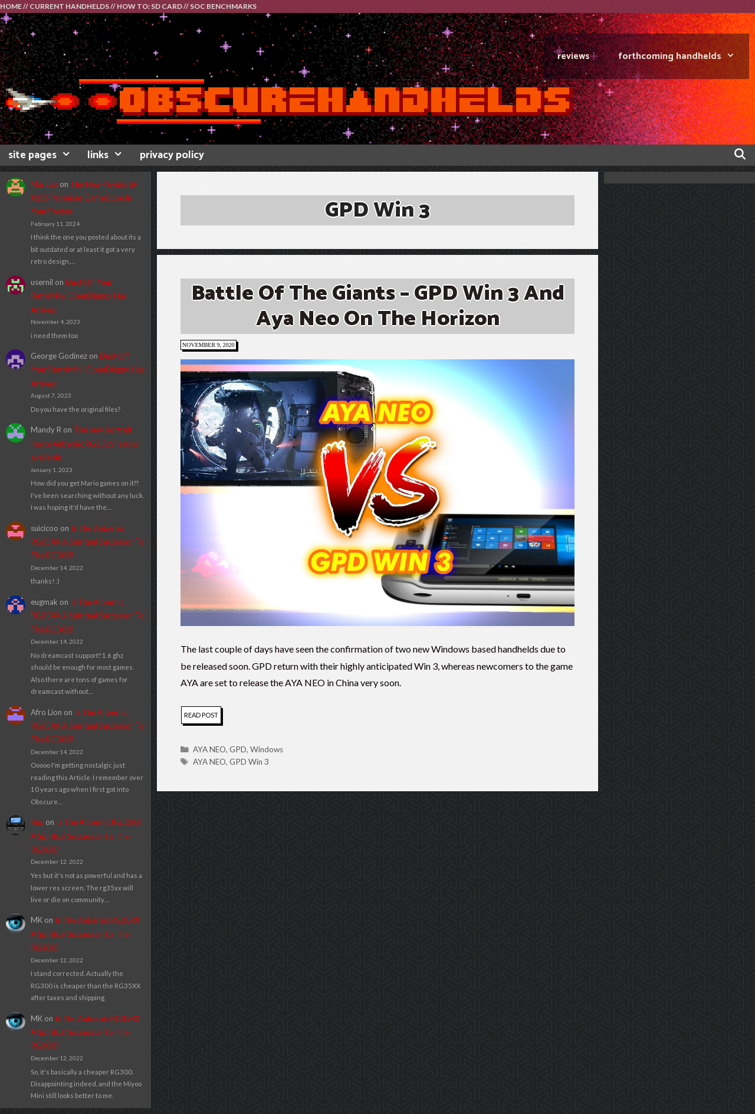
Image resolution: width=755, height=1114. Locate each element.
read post (202, 716)
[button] (377, 492)
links (109, 155)
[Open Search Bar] (740, 155)
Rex (37, 822)
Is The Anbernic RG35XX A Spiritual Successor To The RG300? (88, 542)
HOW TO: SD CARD (149, 6)
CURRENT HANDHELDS (69, 6)
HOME (11, 6)
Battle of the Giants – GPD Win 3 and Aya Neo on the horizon (377, 306)
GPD (238, 749)
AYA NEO (209, 749)
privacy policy (172, 155)
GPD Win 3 (249, 761)
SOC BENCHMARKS (223, 6)
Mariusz (44, 184)
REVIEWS (573, 56)
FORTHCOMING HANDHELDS (683, 56)
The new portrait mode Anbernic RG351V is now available (85, 443)
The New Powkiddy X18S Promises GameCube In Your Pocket (84, 198)
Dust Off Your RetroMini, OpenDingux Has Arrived (79, 295)
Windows (266, 749)
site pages (43, 155)
